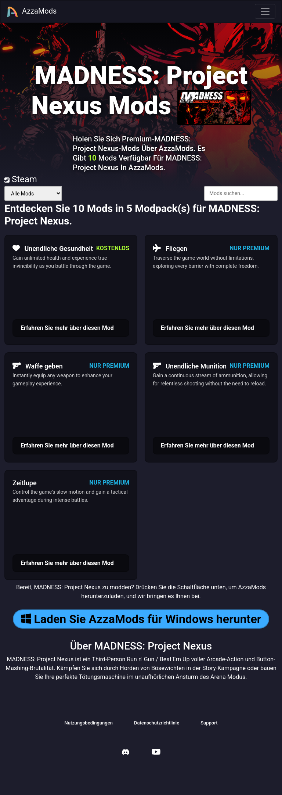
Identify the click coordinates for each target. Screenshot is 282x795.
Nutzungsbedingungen (89, 723)
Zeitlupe (24, 483)
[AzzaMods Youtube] (156, 752)
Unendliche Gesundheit (52, 248)
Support (208, 723)
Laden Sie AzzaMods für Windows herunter (141, 619)
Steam (20, 179)
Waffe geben (37, 365)
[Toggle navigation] (265, 11)
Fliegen (170, 248)
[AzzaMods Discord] (126, 753)
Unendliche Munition (190, 365)
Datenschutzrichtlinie (156, 723)
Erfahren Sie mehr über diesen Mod (67, 327)
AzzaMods (32, 12)
